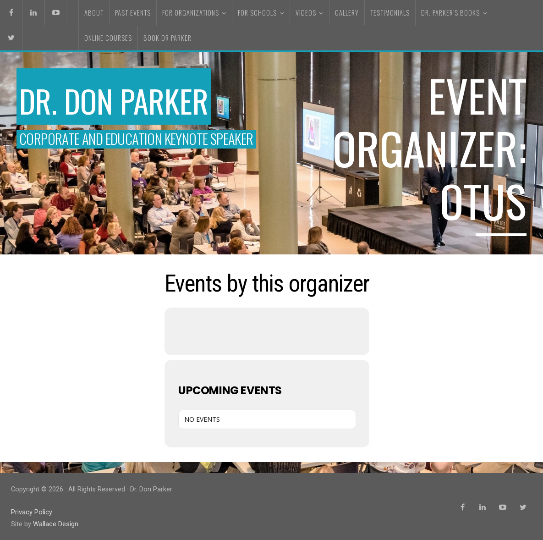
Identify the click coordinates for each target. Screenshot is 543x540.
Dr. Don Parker (119, 100)
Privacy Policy (31, 512)
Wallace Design (55, 523)
